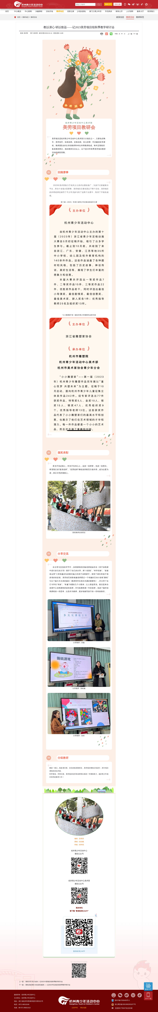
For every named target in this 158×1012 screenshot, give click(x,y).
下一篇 (135, 34)
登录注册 (117, 4)
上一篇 (130, 34)
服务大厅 (108, 4)
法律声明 (75, 1008)
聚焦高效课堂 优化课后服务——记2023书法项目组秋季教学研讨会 (48, 985)
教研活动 (34, 17)
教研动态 (26, 17)
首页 (7, 11)
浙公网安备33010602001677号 (125, 1004)
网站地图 (83, 1008)
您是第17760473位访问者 (123, 1008)
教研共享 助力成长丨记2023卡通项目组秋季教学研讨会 (44, 981)
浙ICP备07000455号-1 (122, 1000)
